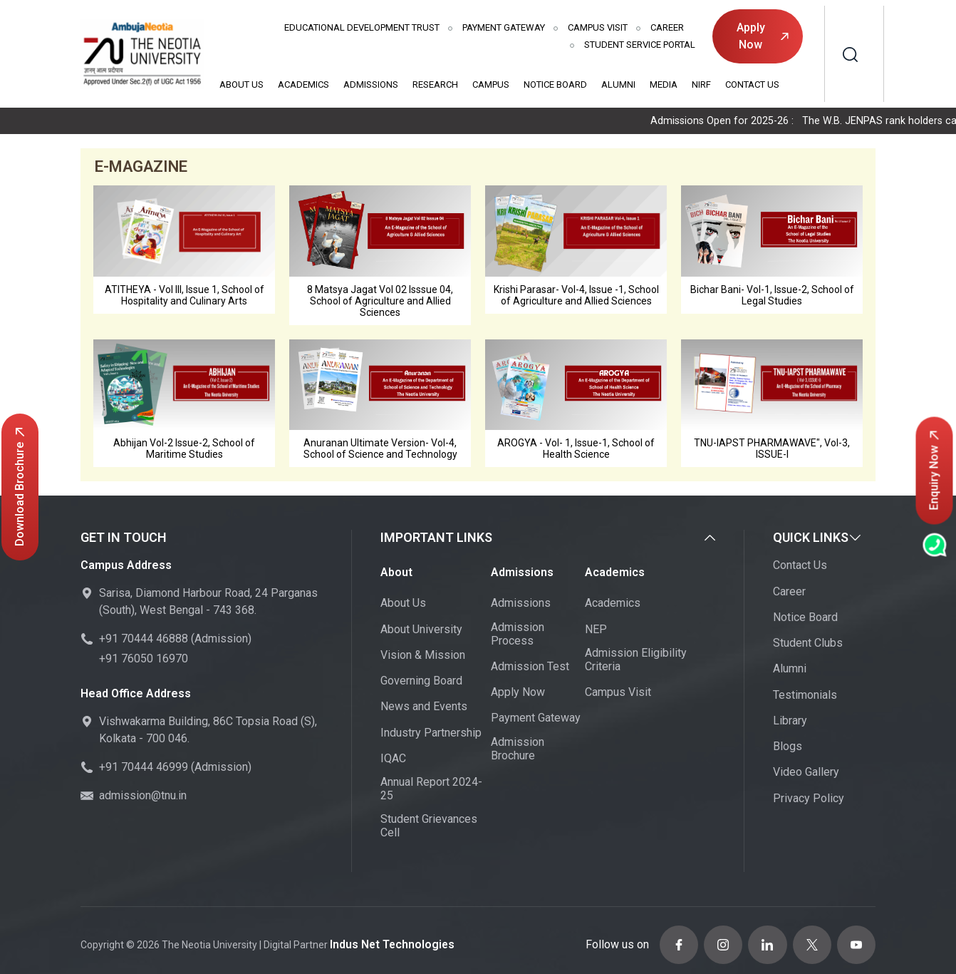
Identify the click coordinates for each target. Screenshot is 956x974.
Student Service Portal (639, 44)
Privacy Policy (808, 799)
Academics (303, 84)
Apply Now (763, 36)
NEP (596, 630)
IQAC (393, 760)
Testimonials (805, 696)
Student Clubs (808, 645)
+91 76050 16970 (143, 660)
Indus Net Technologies (386, 941)
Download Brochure (19, 487)
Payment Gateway (503, 27)
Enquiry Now (934, 471)
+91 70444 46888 (143, 640)
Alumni (618, 84)
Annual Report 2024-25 (431, 790)
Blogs (787, 748)
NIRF (701, 84)
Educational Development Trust (362, 27)
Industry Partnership (431, 734)
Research (435, 84)
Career (667, 27)
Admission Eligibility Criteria (636, 661)
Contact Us (752, 84)
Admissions (370, 84)
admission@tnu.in (143, 797)
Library (790, 722)
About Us (241, 84)
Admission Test (530, 668)
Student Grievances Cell (428, 827)
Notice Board (555, 84)
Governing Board (421, 683)
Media (663, 84)
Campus (490, 84)
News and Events (423, 708)
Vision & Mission (422, 657)
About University (421, 630)
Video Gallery (806, 774)
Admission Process (517, 635)
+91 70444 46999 (143, 769)
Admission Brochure (517, 750)
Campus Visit (598, 27)
